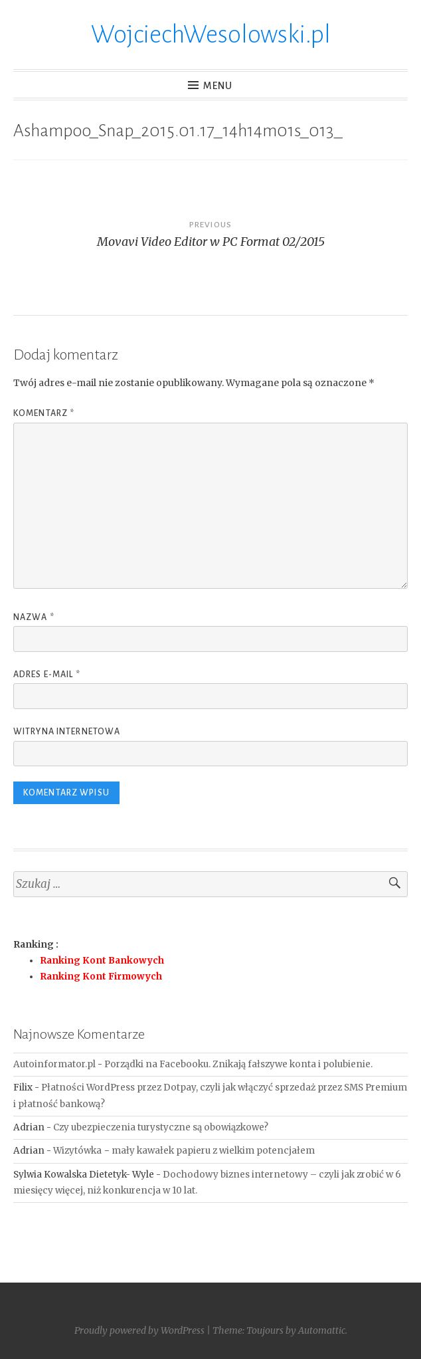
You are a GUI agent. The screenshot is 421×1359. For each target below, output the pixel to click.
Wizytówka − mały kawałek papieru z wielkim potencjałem (184, 1150)
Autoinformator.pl (54, 1064)
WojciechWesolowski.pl (211, 34)
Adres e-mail (46, 674)
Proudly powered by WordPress (139, 1330)
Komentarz (43, 413)
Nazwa (33, 617)
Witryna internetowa (66, 731)
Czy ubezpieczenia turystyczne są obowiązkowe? (160, 1127)
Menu (218, 85)
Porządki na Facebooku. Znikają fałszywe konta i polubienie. (238, 1064)
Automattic (321, 1330)
